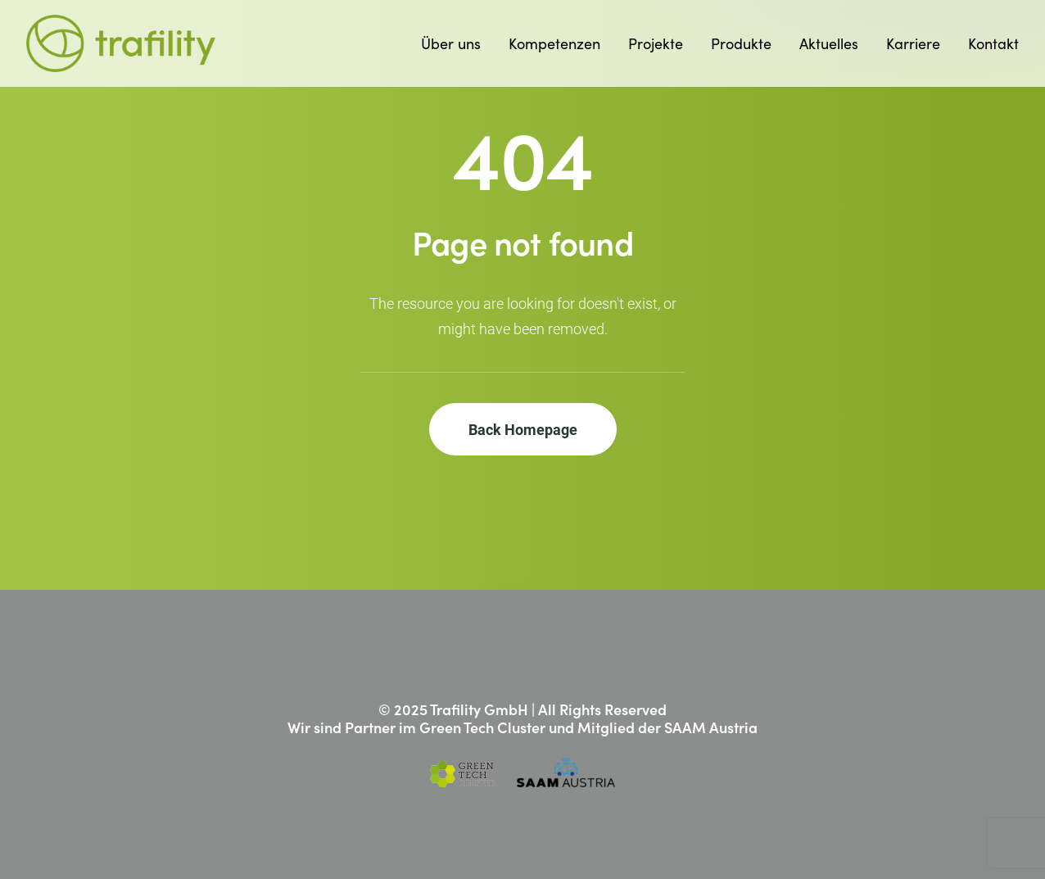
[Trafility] (120, 43)
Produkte (741, 43)
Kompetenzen (554, 43)
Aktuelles (828, 43)
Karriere (913, 43)
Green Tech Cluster (482, 727)
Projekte (655, 43)
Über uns (451, 43)
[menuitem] (456, 43)
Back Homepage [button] (522, 429)
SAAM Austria (711, 727)
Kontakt (993, 43)
